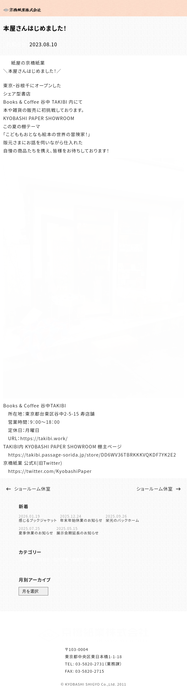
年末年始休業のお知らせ (81, 519)
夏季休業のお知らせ (36, 532)
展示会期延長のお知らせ (77, 532)
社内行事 (65, 561)
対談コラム (104, 561)
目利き (46, 561)
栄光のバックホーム (122, 519)
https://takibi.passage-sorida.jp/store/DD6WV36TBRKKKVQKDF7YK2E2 (92, 453)
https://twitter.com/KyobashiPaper (50, 470)
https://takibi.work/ (44, 437)
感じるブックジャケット (38, 519)
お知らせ (14, 44)
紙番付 (84, 561)
